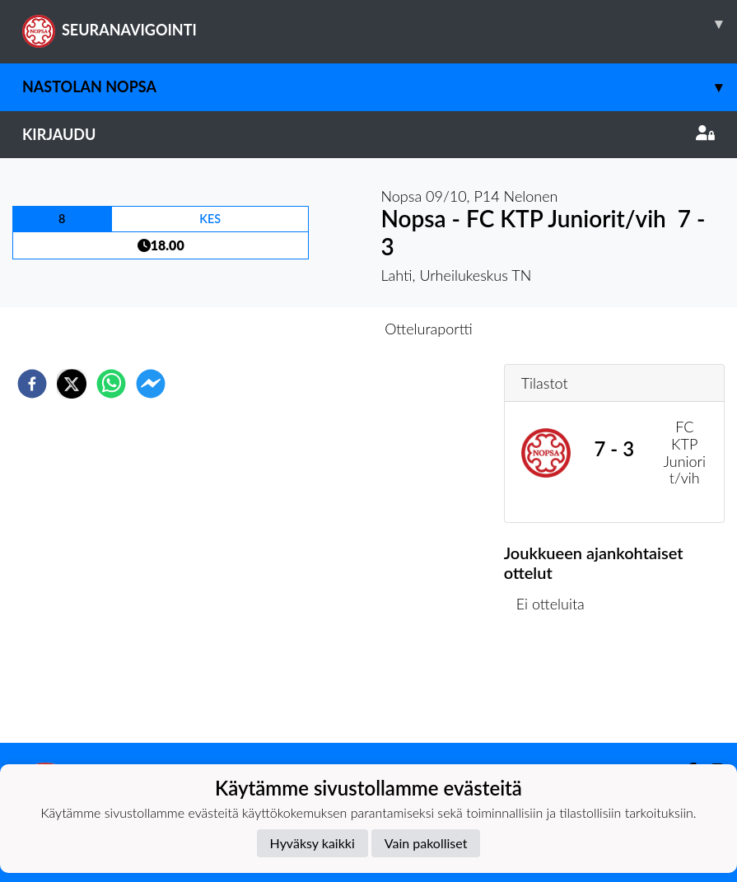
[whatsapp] (111, 384)
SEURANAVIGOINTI (379, 24)
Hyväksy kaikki (312, 843)
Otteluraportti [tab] (429, 329)
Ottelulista (557, 687)
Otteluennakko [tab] (311, 329)
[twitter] (71, 384)
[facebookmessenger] (151, 384)
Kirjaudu (368, 134)
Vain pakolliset (426, 843)
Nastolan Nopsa (379, 86)
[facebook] (32, 384)
